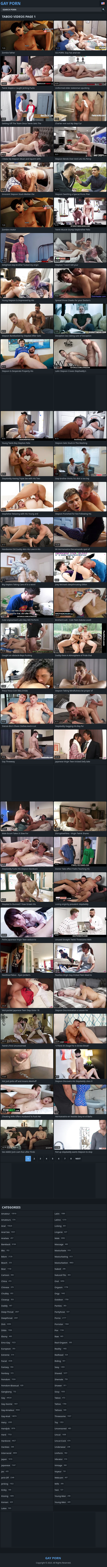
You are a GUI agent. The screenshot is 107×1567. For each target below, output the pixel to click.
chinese (7, 1287)
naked (60, 1269)
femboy (7, 1373)
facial (7, 1361)
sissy (60, 1392)
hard (6, 1435)
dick (6, 1324)
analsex (7, 1238)
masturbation (64, 1263)
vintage (61, 1465)
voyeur (61, 1471)
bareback (9, 1244)
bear (6, 1269)
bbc (5, 1250)
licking (61, 1226)
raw (59, 1336)
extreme (8, 1355)
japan (7, 1459)
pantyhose (62, 1312)
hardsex (7, 1447)
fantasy (7, 1367)
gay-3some (10, 1404)
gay (6, 1398)
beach (7, 1263)
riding (60, 1361)
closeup (7, 1299)
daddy (7, 1306)
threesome (63, 1416)
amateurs (8, 1220)
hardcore (9, 1441)
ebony (7, 1336)
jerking (7, 1484)
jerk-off (8, 1477)
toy (59, 1422)
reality (61, 1349)
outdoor (62, 1299)
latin (60, 1214)
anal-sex (8, 1232)
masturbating (64, 1256)
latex (6, 1508)
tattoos (61, 1410)
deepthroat (10, 1318)
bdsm (7, 1256)
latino (61, 1220)
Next (78, 1158)
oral (60, 1281)
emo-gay (8, 1342)
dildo (7, 1330)
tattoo (61, 1404)
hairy (7, 1422)
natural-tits (63, 1275)
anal (7, 1226)
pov (59, 1330)
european (8, 1349)
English (102, 3)
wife (59, 1484)
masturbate (63, 1250)
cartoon (7, 1275)
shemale (61, 1379)
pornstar (62, 1324)
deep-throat (10, 1312)
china (6, 1281)
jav (5, 1471)
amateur (9, 1214)
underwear (63, 1447)
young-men (63, 1502)
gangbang (9, 1392)
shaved (61, 1373)
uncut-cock (63, 1441)
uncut (61, 1435)
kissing (7, 1496)
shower (61, 1385)
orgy (60, 1293)
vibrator (61, 1459)
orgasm (62, 1287)
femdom (8, 1379)
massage (62, 1244)
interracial (9, 1453)
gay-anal (9, 1416)
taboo (60, 1398)
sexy (60, 1367)
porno (61, 1318)
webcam (61, 1477)
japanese (8, 1465)
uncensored (63, 1428)
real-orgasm (64, 1342)
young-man (63, 1496)
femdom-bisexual (12, 1385)
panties (61, 1306)
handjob (8, 1428)
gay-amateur (10, 1410)
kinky (6, 1490)
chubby (7, 1293)
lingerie (61, 1232)
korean (7, 1502)
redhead (62, 1355)
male (60, 1238)
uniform (61, 1453)
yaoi (59, 1490)
